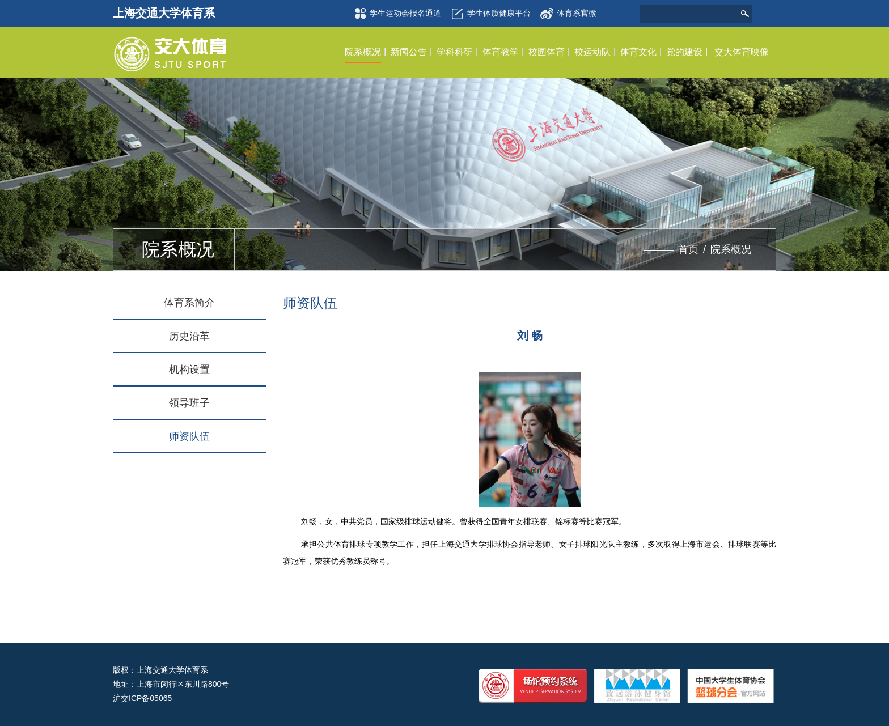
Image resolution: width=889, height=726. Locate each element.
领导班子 (189, 403)
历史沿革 (189, 336)
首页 (688, 249)
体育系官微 (568, 10)
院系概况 (730, 249)
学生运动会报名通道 (395, 13)
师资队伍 (189, 436)
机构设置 (189, 369)
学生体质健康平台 (489, 13)
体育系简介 (189, 302)
